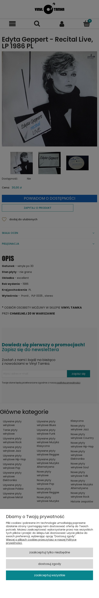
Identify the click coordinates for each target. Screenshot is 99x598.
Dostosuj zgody (49, 564)
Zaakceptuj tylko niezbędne (49, 552)
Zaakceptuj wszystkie (49, 575)
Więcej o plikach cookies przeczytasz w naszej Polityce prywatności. (41, 541)
